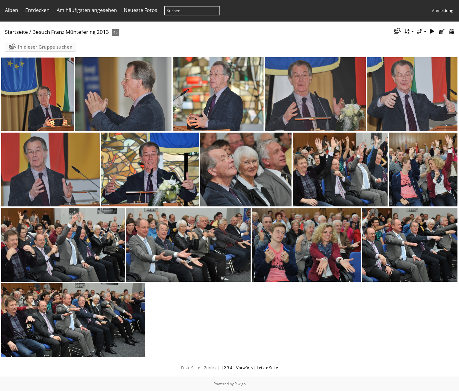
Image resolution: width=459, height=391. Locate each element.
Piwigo (240, 383)
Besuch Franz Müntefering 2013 (70, 31)
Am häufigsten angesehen (87, 10)
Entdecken (37, 10)
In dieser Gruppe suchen (45, 47)
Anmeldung (442, 10)
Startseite (16, 31)
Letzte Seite (267, 367)
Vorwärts (244, 367)
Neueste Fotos (140, 10)
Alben (11, 10)
